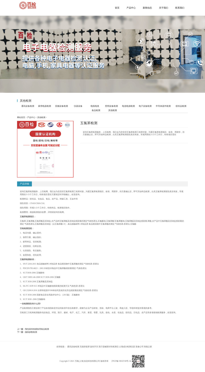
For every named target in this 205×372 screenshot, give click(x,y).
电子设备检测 (145, 106)
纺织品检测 (181, 106)
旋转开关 (94, 347)
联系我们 (179, 8)
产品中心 (131, 8)
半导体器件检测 (163, 106)
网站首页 (21, 117)
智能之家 (148, 347)
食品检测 (96, 110)
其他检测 (112, 110)
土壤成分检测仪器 (127, 347)
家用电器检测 (44, 106)
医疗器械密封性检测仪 (109, 347)
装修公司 (140, 347)
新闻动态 (147, 8)
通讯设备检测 (27, 106)
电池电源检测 (128, 106)
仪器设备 (78, 106)
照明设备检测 (111, 106)
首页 (117, 8)
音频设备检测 (61, 106)
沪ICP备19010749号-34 (121, 361)
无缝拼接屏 (85, 347)
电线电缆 (95, 106)
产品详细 (24, 184)
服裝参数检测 (31, 332)
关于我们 (163, 8)
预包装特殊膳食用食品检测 (37, 329)
